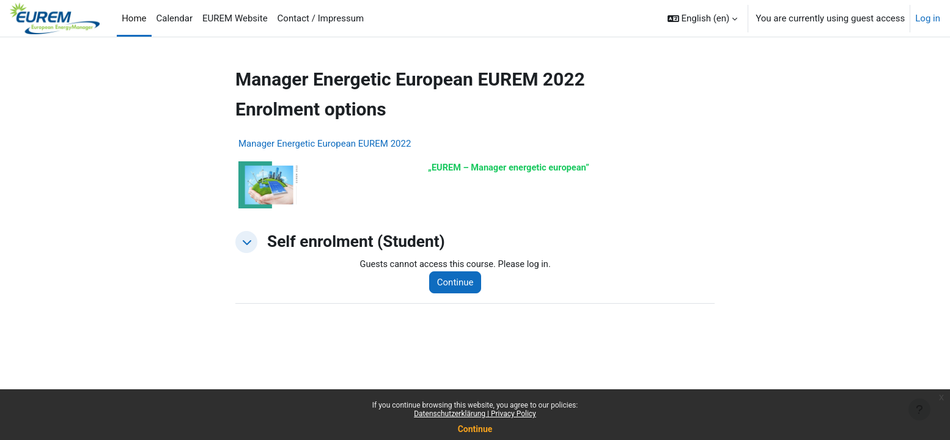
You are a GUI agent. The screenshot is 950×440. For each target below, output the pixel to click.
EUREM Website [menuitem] (235, 18)
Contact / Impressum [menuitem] (321, 18)
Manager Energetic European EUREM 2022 (324, 143)
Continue (475, 429)
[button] (703, 18)
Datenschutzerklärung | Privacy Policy (475, 413)
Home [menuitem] (134, 18)
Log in (927, 18)
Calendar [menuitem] (174, 18)
